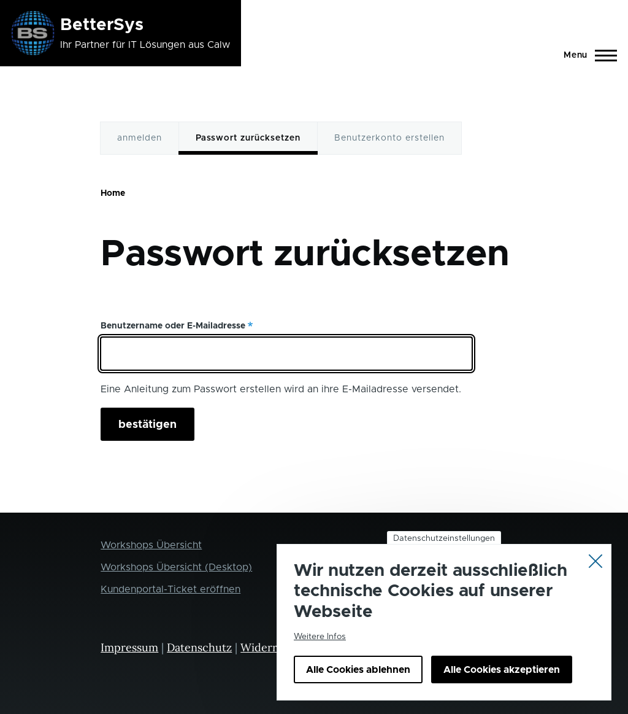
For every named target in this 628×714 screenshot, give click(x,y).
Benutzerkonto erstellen (389, 138)
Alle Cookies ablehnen (358, 684)
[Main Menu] (587, 55)
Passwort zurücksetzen (248, 138)
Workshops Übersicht (151, 545)
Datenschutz (199, 647)
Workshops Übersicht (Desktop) (176, 567)
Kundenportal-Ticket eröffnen (170, 589)
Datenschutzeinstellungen (444, 552)
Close (595, 574)
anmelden (139, 138)
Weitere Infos (320, 651)
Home (113, 193)
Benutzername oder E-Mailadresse (173, 326)
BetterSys (102, 25)
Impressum (129, 647)
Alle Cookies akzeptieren (501, 684)
